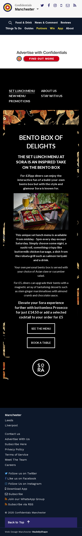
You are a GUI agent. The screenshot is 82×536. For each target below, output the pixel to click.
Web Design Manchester (18, 532)
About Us (49, 91)
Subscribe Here (16, 444)
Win (52, 28)
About (70, 28)
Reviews (66, 22)
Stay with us (51, 96)
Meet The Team (16, 459)
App (60, 28)
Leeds (9, 420)
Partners (41, 28)
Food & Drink (23, 22)
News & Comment (46, 22)
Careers (10, 465)
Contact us (12, 434)
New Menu (17, 96)
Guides (28, 28)
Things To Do (14, 28)
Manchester (13, 415)
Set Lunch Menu (22, 91)
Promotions (19, 101)
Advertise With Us (17, 439)
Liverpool (11, 425)
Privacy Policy (14, 449)
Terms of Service (16, 454)
